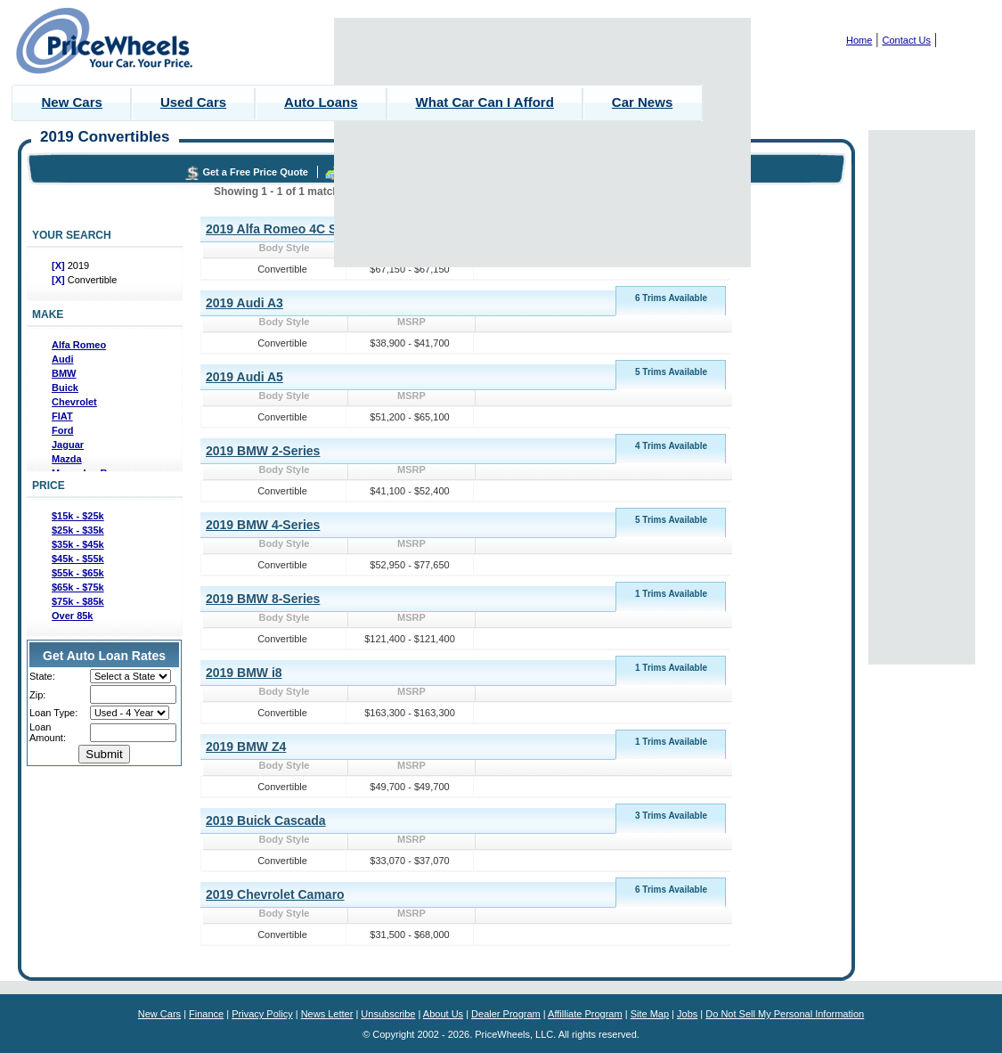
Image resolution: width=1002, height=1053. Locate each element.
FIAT (62, 416)
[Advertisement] (542, 142)
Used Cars (193, 102)
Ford (62, 430)
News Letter (327, 1013)
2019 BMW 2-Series (263, 451)
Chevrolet (74, 401)
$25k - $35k (78, 530)
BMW (64, 373)
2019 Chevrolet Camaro (275, 894)
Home (859, 40)
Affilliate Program (585, 1013)
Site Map (650, 1013)
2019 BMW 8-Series (263, 599)
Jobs (687, 1013)
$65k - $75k (78, 587)
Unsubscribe (388, 1013)
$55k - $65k (78, 572)
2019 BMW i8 (244, 672)
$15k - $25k (78, 515)
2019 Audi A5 (244, 377)
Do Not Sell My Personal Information (784, 1013)
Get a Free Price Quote (255, 172)
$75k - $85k (78, 601)
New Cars (72, 102)
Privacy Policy (262, 1013)
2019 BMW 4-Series (263, 525)
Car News (642, 102)
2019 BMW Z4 (246, 746)
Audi (62, 359)
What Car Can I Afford (485, 102)
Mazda (67, 458)
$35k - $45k (78, 544)
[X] (60, 265)
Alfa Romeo (79, 344)
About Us (443, 1013)
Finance (206, 1013)
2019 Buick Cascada (266, 820)
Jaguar (68, 444)
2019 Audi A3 (244, 303)
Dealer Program (506, 1013)
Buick (65, 387)
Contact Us (907, 40)
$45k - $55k (78, 558)
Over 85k (72, 615)
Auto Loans (321, 102)
